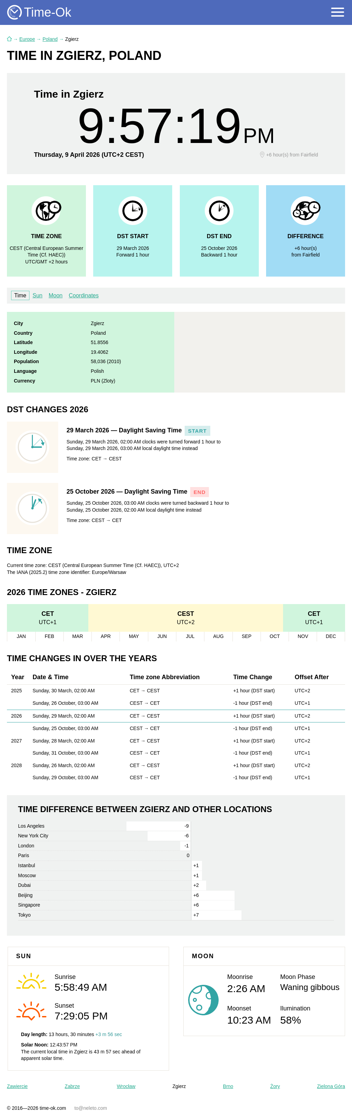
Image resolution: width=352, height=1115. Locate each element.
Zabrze (72, 1086)
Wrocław (126, 1086)
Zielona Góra (331, 1086)
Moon (55, 295)
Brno (228, 1086)
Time (20, 295)
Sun (37, 295)
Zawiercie (17, 1086)
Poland (50, 39)
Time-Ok (47, 12)
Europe (27, 39)
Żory (275, 1086)
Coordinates (83, 295)
